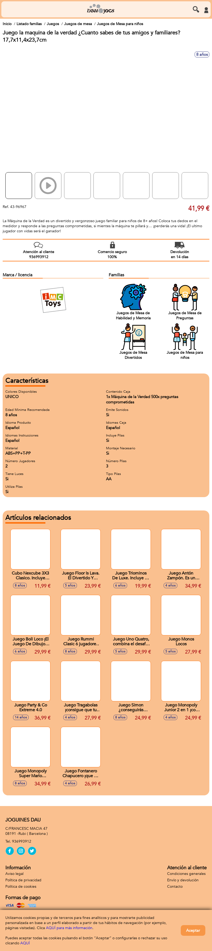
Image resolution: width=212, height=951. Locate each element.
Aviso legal (14, 873)
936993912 (21, 841)
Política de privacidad (23, 880)
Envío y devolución (183, 880)
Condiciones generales (186, 873)
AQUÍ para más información (69, 927)
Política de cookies (20, 886)
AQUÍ (25, 943)
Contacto (175, 886)
